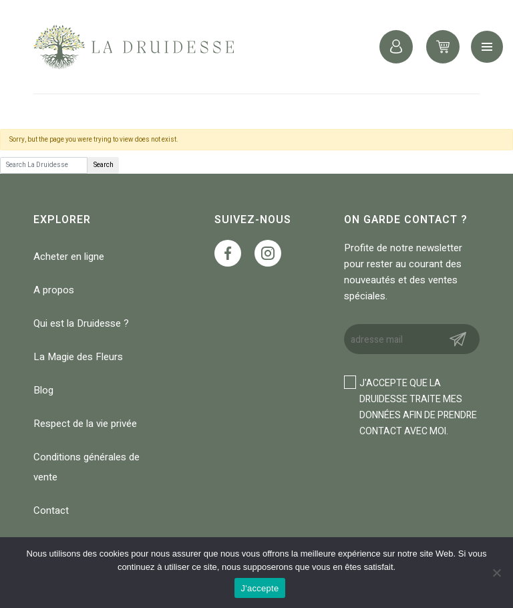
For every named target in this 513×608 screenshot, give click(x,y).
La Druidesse (133, 46)
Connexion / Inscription (396, 46)
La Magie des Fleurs (78, 356)
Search (104, 165)
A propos (53, 290)
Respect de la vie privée (85, 423)
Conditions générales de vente (86, 467)
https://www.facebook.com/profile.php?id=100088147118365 (227, 253)
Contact (51, 510)
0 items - (443, 46)
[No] (496, 572)
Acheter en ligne (68, 256)
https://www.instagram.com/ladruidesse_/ (267, 253)
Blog (43, 390)
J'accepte (260, 588)
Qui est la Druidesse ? (81, 323)
